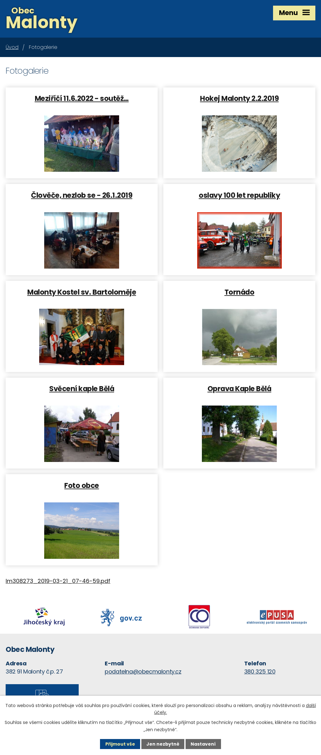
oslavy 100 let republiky (239, 195)
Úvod (12, 47)
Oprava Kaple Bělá (239, 388)
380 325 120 (260, 671)
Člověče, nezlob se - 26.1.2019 (81, 195)
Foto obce (81, 485)
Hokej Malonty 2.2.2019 (239, 98)
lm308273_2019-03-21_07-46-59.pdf (58, 581)
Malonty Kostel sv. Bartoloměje (81, 291)
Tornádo (239, 291)
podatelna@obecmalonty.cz (143, 671)
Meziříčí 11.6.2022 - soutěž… (82, 98)
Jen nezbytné (162, 744)
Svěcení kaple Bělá (81, 388)
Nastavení (203, 744)
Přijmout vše (120, 744)
